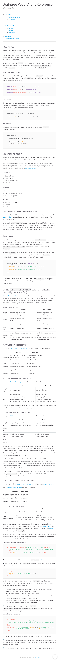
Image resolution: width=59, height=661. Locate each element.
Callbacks (12, 19)
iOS (4, 217)
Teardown (8, 36)
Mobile (11, 30)
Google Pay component (17, 382)
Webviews (12, 33)
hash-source (46, 526)
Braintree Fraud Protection (13, 487)
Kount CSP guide (48, 484)
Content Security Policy (12, 38)
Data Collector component (25, 484)
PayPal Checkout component (19, 348)
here (42, 560)
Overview (8, 15)
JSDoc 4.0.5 (37, 657)
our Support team (30, 168)
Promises (11, 22)
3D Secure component (17, 416)
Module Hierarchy (14, 17)
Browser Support (10, 25)
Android (9, 217)
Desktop (11, 28)
